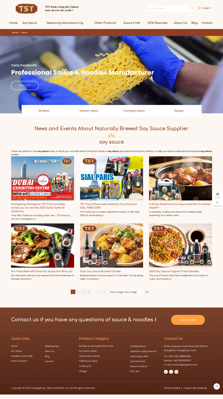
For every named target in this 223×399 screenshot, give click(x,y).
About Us (49, 351)
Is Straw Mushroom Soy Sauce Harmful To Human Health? (180, 206)
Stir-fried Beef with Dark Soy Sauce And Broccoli (41, 271)
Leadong (202, 388)
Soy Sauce (16, 350)
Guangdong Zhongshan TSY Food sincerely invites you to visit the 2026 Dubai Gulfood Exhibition (38, 208)
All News (44, 111)
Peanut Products (138, 366)
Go (146, 292)
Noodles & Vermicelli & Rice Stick (96, 346)
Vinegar (83, 371)
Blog (47, 356)
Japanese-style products (143, 351)
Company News (134, 111)
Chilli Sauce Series (88, 360)
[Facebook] (171, 372)
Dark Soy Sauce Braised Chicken (100, 271)
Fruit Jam (135, 371)
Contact (49, 361)
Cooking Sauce (138, 346)
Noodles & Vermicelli (21, 356)
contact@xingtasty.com (184, 364)
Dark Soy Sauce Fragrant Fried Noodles (174, 271)
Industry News (89, 111)
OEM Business (52, 346)
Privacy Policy (172, 388)
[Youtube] (166, 372)
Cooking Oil (85, 366)
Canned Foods (137, 361)
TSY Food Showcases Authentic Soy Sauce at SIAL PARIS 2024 (108, 206)
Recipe (179, 111)
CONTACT (25, 85)
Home (14, 346)
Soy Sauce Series (88, 350)
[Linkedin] (176, 372)
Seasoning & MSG (139, 356)
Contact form (188, 320)
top (216, 386)
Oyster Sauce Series (89, 356)
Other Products (19, 360)
